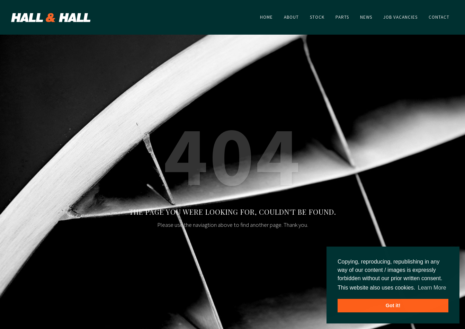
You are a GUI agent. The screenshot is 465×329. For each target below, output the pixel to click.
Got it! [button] (393, 305)
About (317, 282)
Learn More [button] (432, 288)
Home (293, 282)
